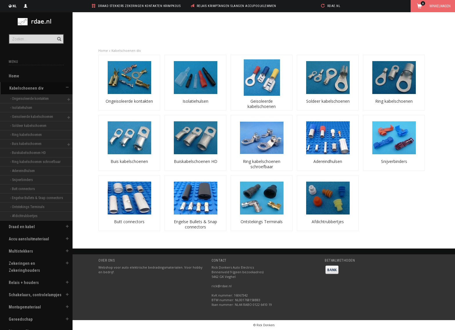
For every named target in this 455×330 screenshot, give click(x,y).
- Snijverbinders (22, 180)
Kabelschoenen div (26, 88)
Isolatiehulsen (195, 101)
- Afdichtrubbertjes (24, 216)
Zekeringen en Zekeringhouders (24, 267)
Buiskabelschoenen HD (195, 161)
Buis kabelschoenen (129, 161)
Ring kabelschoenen (394, 101)
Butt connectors (129, 221)
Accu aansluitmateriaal (29, 239)
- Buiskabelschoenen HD (28, 152)
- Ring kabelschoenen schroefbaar (35, 161)
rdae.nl (333, 6)
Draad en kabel (22, 226)
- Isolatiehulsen (21, 107)
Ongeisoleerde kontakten (129, 101)
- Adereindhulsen (23, 170)
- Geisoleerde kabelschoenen (32, 116)
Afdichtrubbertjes (328, 221)
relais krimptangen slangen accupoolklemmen (236, 6)
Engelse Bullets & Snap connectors (195, 224)
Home (14, 76)
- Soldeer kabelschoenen (28, 125)
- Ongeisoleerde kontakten (30, 98)
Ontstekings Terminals (262, 221)
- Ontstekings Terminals (27, 207)
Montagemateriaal (25, 307)
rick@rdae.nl (222, 286)
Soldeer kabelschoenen (328, 101)
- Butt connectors (23, 189)
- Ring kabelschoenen (26, 134)
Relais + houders (24, 282)
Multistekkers (21, 251)
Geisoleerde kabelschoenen (262, 103)
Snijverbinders (394, 161)
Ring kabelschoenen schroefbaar (261, 164)
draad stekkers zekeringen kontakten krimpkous (139, 6)
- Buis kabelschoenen (26, 143)
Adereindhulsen (327, 161)
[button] (67, 87)
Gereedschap (20, 319)
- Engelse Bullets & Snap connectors (35, 198)
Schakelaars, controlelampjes (35, 294)
